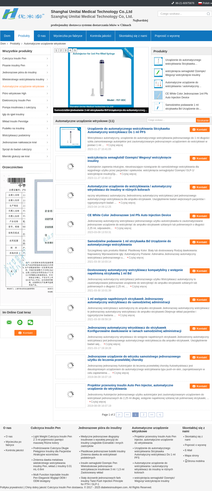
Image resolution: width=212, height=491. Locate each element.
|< (119, 414)
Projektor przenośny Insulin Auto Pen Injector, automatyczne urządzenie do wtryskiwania (155, 439)
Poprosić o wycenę (167, 36)
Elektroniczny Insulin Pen (16, 100)
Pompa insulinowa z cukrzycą (19, 107)
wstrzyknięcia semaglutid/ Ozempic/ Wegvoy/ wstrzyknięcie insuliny (185, 73)
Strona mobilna (195, 461)
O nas (42, 36)
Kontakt (202, 129)
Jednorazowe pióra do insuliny (19, 72)
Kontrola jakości (100, 36)
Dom (7, 36)
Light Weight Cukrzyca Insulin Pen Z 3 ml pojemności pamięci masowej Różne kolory (52, 439)
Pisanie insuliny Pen (13, 65)
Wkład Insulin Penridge (15, 121)
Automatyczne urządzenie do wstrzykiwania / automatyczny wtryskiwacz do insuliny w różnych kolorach (184, 84)
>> (151, 414)
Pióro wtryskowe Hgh (14, 93)
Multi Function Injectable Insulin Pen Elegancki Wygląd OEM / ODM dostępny (51, 478)
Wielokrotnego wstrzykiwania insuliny (23, 79)
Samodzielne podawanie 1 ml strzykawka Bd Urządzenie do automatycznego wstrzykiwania (101, 110)
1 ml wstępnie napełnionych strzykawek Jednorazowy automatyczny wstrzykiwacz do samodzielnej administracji (129, 300)
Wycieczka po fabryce (67, 36)
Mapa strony (192, 455)
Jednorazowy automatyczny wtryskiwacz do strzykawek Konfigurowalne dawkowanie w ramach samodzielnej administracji (134, 329)
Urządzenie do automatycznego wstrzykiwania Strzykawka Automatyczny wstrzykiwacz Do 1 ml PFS (185, 62)
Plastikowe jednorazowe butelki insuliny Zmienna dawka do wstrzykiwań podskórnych (103, 454)
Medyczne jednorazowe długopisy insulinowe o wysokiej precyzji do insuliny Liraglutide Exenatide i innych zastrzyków (102, 441)
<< (127, 414)
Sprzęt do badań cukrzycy (17, 149)
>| (160, 414)
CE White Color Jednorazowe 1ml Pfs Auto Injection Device (186, 95)
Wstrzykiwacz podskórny (16, 135)
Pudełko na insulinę (13, 128)
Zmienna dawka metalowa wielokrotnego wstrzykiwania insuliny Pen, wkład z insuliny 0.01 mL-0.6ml (52, 464)
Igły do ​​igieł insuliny (13, 114)
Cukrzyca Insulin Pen (14, 58)
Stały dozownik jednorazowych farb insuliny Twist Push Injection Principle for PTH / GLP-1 (102, 481)
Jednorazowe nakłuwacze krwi (19, 142)
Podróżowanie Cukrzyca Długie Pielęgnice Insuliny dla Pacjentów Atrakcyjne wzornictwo (52, 451)
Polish (206, 3)
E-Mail (188, 450)
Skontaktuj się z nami (133, 36)
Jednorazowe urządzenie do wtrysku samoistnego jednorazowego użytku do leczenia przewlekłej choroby (134, 358)
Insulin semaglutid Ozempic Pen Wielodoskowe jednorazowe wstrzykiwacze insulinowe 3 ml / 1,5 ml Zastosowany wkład (102, 468)
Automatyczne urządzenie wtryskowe (23, 86)
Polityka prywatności (11, 487)
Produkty (24, 36)
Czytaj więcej (115, 145)
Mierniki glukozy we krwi (16, 156)
